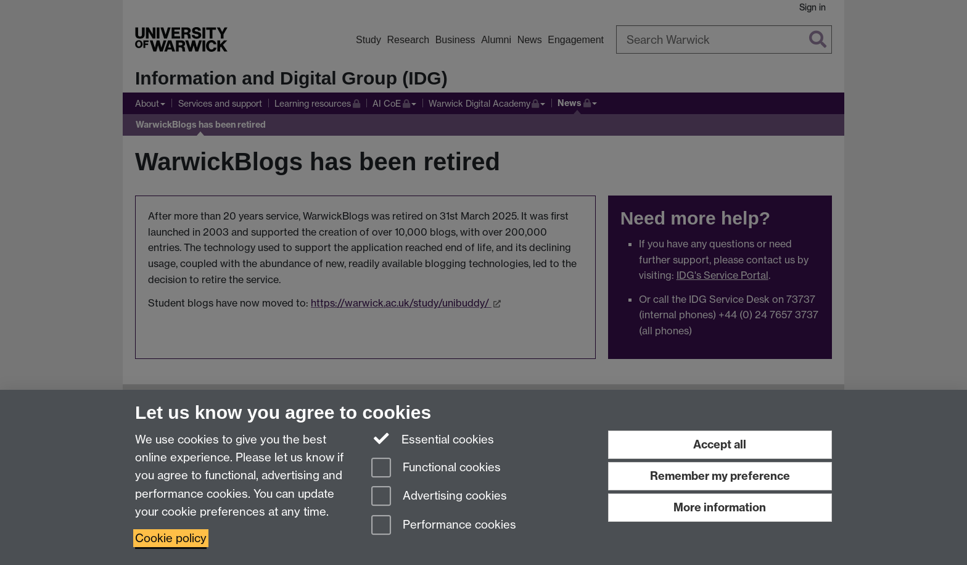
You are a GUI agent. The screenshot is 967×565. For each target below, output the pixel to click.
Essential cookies (432, 439)
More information (719, 507)
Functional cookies (436, 468)
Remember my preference (720, 476)
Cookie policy (171, 538)
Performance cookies (443, 525)
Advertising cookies (439, 496)
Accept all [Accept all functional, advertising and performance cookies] (719, 444)
